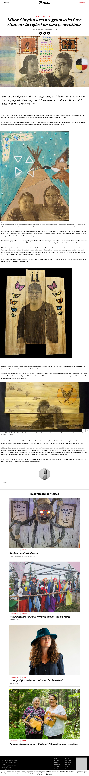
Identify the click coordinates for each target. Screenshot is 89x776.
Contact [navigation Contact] (67, 765)
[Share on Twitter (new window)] (44, 33)
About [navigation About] (67, 758)
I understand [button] (48, 774)
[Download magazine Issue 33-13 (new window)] (81, 765)
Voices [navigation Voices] (56, 762)
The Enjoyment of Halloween (24, 553)
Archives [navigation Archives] (67, 767)
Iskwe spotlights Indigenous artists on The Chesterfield (36, 680)
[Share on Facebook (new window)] (40, 33)
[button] (5, 2)
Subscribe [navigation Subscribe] (68, 760)
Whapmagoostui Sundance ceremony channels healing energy (40, 616)
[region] (44, 407)
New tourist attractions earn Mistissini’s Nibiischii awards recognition (44, 743)
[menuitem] (82, 3)
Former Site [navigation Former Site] (68, 769)
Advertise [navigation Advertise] (68, 762)
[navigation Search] (86, 3)
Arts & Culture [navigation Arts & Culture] (58, 767)
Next (87, 430)
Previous (84, 430)
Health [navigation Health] (56, 769)
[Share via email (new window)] (48, 33)
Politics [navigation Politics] (56, 760)
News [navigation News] (55, 758)
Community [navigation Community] (57, 765)
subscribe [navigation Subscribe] (82, 2)
